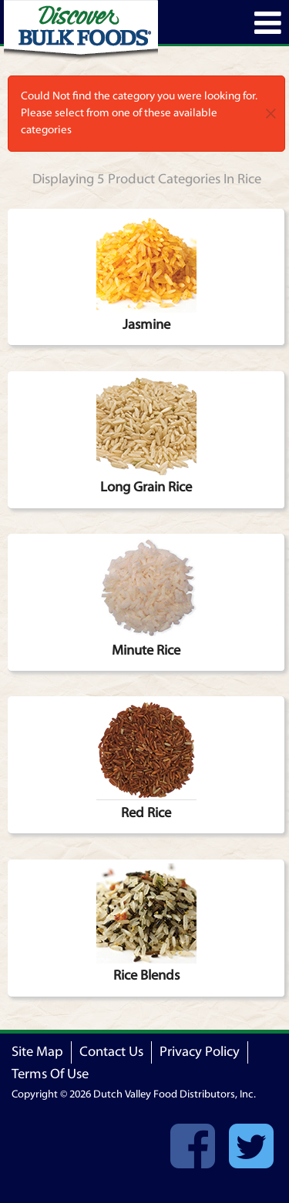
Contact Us (111, 1052)
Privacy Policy (200, 1052)
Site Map (37, 1052)
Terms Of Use (50, 1074)
